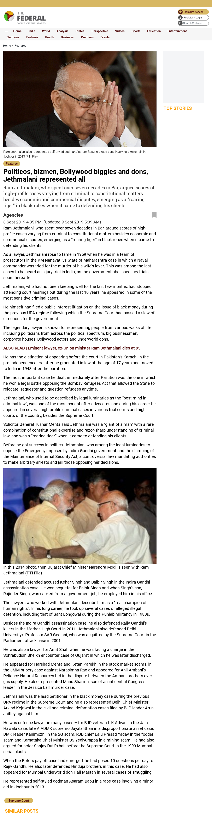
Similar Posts (22, 811)
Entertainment (177, 31)
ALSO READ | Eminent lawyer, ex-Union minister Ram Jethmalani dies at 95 (71, 348)
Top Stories (178, 108)
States (80, 31)
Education (154, 31)
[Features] (11, 163)
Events (105, 37)
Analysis (63, 31)
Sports (136, 31)
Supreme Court (18, 800)
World (46, 31)
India (32, 31)
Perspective (100, 31)
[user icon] (193, 17)
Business (67, 37)
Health (49, 37)
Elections (13, 37)
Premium (87, 37)
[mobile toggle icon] (6, 31)
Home (17, 31)
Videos (120, 31)
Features (32, 37)
